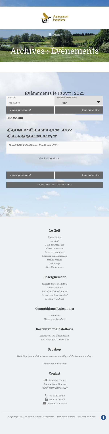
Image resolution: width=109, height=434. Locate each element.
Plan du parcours (54, 244)
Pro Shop (55, 263)
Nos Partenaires (54, 267)
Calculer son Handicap (54, 256)
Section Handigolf (54, 299)
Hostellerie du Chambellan (54, 335)
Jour (61, 102)
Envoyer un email (56, 403)
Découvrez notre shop (54, 363)
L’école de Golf (54, 287)
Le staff (54, 241)
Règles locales (54, 259)
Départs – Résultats (54, 319)
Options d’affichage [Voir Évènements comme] (67, 98)
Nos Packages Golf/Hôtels (54, 339)
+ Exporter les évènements (54, 185)
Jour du (11, 98)
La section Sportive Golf (54, 295)
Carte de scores (54, 248)
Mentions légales (65, 416)
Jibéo (92, 416)
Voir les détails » (48, 158)
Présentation (54, 237)
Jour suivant (90, 110)
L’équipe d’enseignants (54, 291)
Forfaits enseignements (54, 283)
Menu (54, 34)
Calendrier (54, 315)
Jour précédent (20, 110)
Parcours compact (54, 252)
